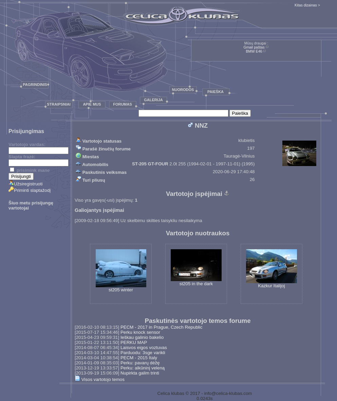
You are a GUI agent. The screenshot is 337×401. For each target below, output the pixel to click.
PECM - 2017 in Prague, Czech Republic (161, 327)
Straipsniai (59, 104)
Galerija (153, 100)
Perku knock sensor (140, 332)
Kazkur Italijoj (271, 268)
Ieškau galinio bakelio (142, 337)
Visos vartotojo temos (100, 379)
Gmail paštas (253, 47)
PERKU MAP (133, 342)
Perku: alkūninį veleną (142, 367)
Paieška (215, 92)
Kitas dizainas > (307, 5)
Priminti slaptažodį (29, 190)
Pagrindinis (35, 85)
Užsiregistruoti (25, 183)
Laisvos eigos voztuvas (143, 347)
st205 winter (121, 270)
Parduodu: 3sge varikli (142, 352)
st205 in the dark (196, 267)
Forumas (122, 104)
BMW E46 (254, 51)
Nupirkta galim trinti (139, 373)
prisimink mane (30, 170)
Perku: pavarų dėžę (140, 362)
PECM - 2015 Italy (138, 357)
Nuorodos (183, 90)
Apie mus (92, 104)
